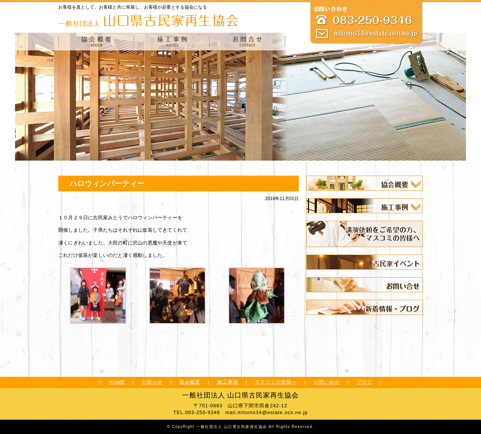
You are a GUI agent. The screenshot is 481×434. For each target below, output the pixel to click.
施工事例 (227, 382)
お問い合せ (326, 382)
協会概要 (189, 382)
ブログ (364, 382)
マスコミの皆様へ (276, 382)
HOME (117, 382)
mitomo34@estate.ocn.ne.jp (272, 412)
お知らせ (152, 382)
